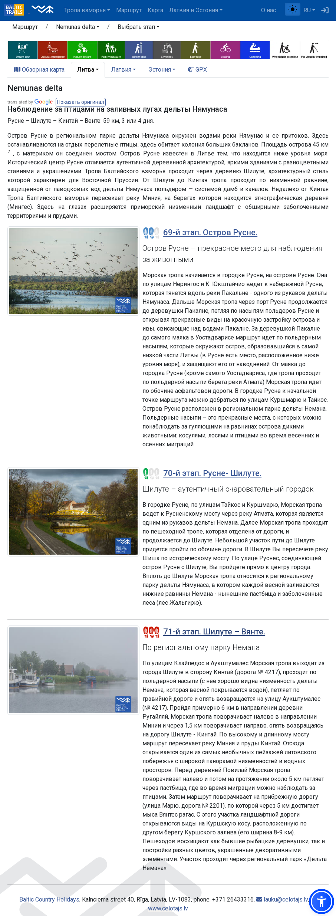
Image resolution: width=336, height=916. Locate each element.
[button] (321, 901)
